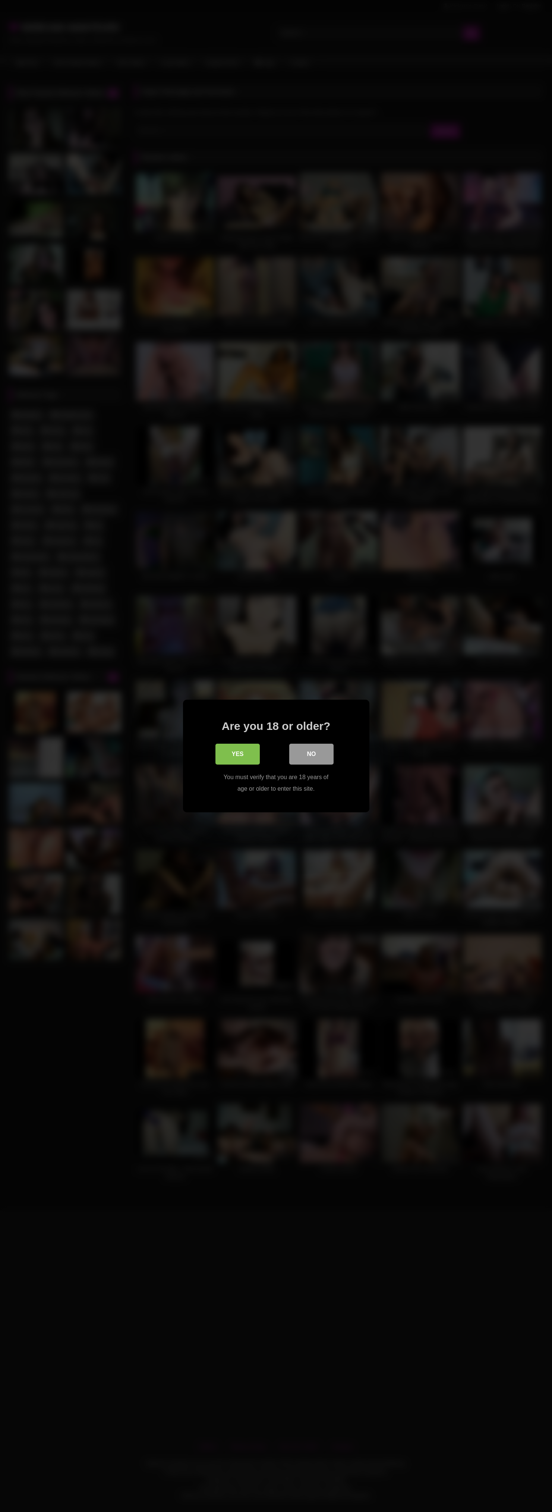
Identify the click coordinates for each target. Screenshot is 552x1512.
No (311, 754)
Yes (237, 754)
